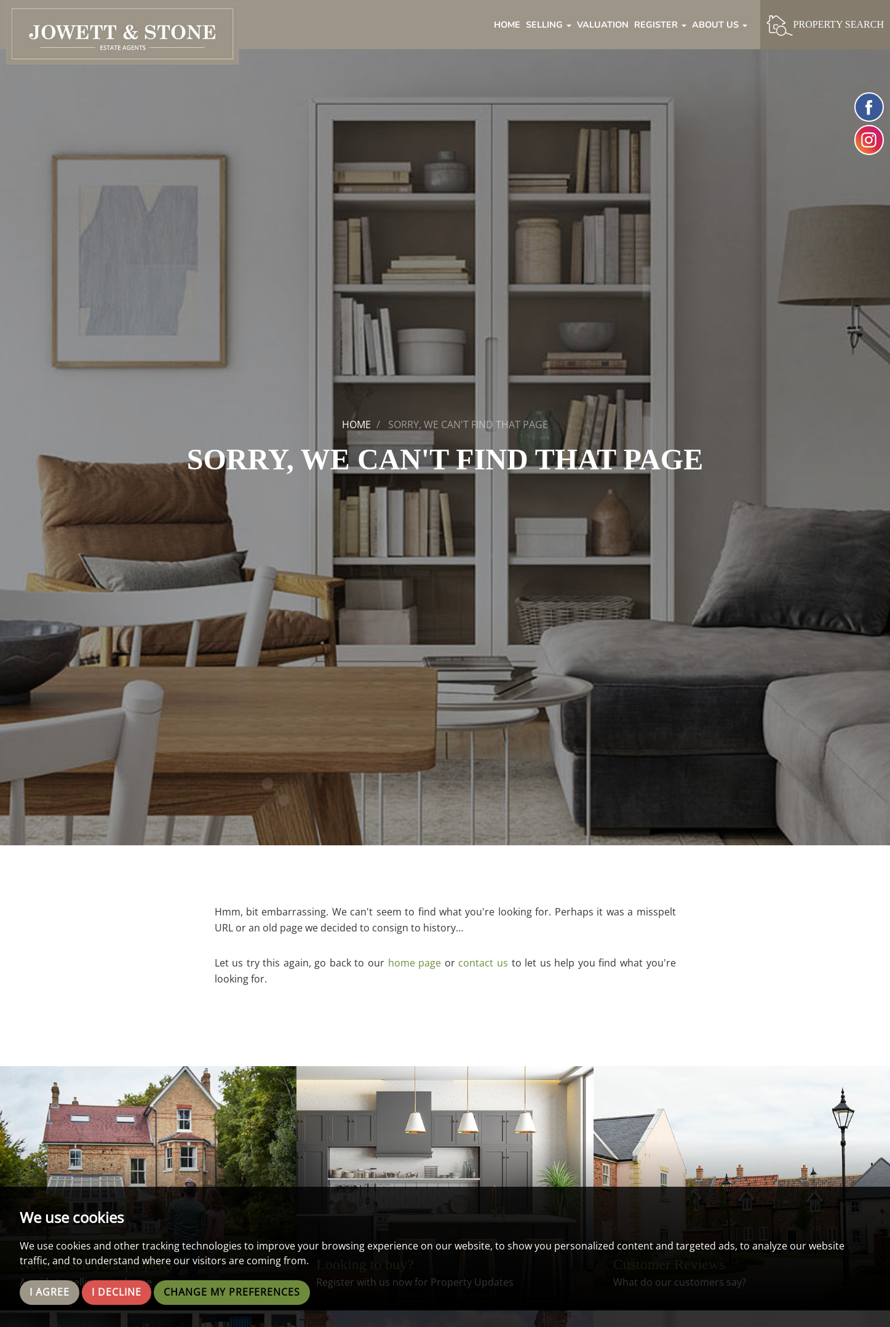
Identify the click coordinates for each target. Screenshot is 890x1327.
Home (507, 24)
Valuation (603, 24)
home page (415, 963)
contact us (483, 963)
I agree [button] (50, 1292)
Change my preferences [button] (232, 1292)
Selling (548, 24)
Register (660, 24)
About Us (719, 24)
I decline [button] (116, 1292)
